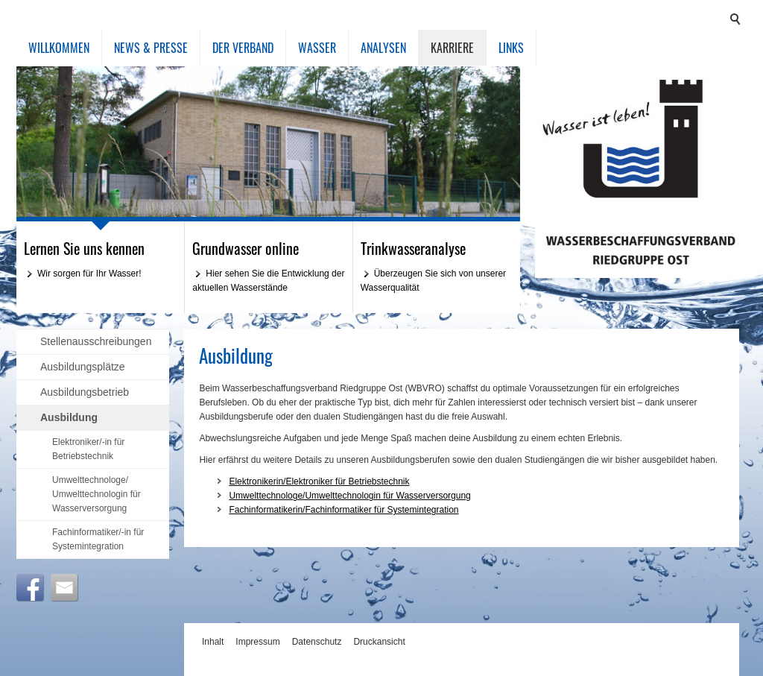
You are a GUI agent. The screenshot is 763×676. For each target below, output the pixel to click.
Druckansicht (379, 641)
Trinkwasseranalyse (413, 248)
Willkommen (58, 48)
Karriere (452, 48)
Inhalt (213, 641)
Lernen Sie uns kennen (84, 248)
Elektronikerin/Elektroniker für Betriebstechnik (319, 481)
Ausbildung (69, 417)
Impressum (257, 641)
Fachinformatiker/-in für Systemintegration (98, 539)
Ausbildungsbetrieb (84, 392)
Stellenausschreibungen (95, 341)
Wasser (317, 48)
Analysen (383, 48)
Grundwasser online (245, 248)
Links (511, 48)
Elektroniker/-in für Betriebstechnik (88, 449)
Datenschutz (317, 641)
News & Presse (151, 48)
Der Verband (242, 48)
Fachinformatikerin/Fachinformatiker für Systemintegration (343, 510)
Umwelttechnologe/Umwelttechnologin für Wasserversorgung (349, 495)
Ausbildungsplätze (82, 367)
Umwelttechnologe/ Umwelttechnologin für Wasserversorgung (96, 494)
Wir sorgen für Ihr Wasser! (89, 273)
